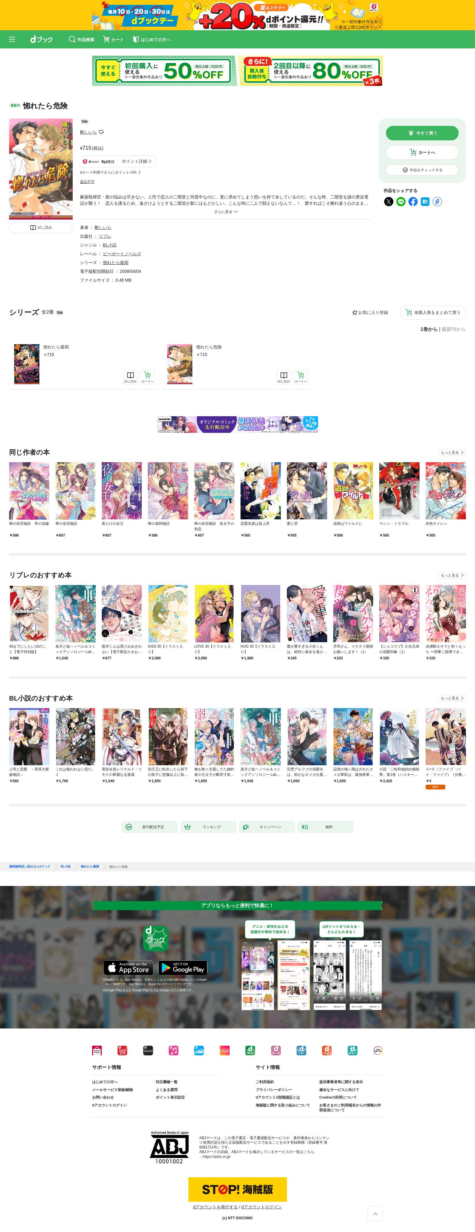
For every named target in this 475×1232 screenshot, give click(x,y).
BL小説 (110, 245)
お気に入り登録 (373, 312)
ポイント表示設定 (170, 1097)
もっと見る (450, 452)
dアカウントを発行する (215, 1206)
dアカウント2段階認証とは (278, 1097)
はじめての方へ (105, 1082)
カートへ (426, 152)
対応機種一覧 (167, 1082)
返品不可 (87, 182)
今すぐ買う (426, 133)
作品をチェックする (426, 170)
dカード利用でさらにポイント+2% (108, 172)
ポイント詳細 (134, 161)
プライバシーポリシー (274, 1090)
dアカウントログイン (109, 1105)
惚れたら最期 (56, 347)
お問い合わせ (103, 1097)
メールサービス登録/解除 (112, 1090)
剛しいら (88, 132)
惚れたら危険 (209, 347)
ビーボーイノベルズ (122, 253)
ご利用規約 (265, 1082)
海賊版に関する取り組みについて (283, 1105)
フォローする (101, 132)
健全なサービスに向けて (339, 1090)
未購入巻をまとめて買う (437, 312)
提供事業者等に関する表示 (341, 1082)
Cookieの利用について (338, 1097)
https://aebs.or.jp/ (217, 1157)
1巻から (429, 329)
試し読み (45, 227)
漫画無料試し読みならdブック (29, 866)
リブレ (105, 236)
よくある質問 (167, 1090)
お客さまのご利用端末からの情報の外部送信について (350, 1107)
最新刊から (454, 329)
